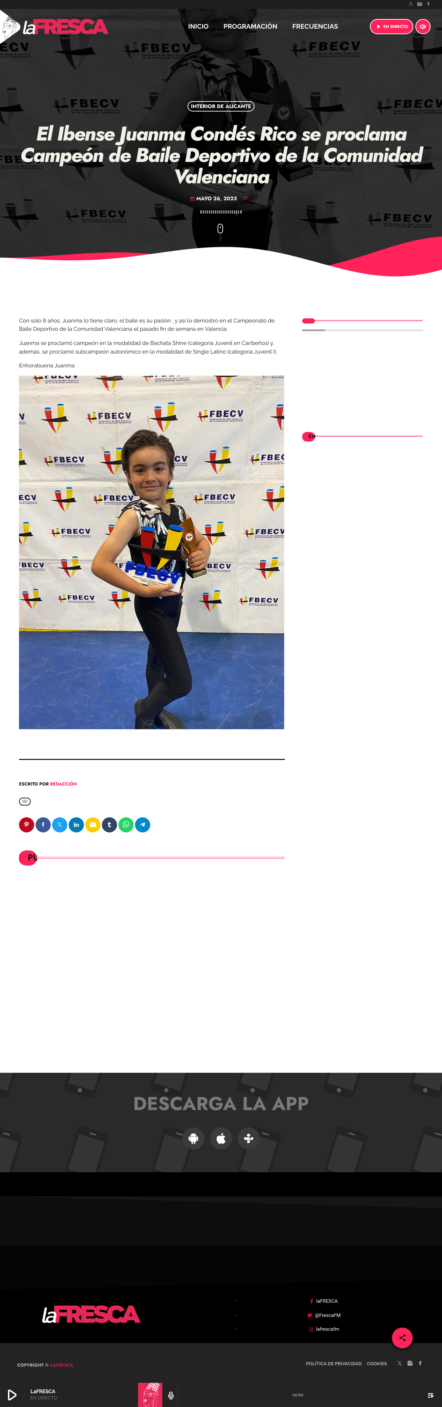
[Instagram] (420, 4)
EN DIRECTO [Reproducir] (391, 26)
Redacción (63, 784)
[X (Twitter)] (411, 4)
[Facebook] (428, 4)
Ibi (25, 801)
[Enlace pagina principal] (84, 26)
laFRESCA (61, 1360)
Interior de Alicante (221, 106)
